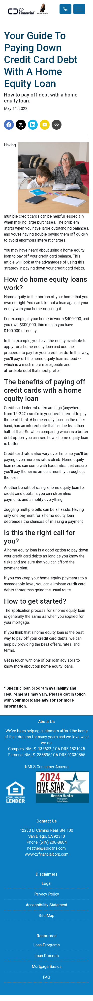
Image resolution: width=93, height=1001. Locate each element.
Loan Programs (46, 945)
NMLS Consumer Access (46, 766)
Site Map (46, 915)
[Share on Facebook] (9, 125)
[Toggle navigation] (79, 9)
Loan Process (46, 955)
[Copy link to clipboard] (57, 125)
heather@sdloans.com (46, 848)
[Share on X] (21, 125)
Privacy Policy (46, 894)
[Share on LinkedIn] (33, 125)
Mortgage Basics (47, 966)
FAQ (46, 977)
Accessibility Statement (46, 905)
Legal (46, 883)
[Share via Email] (45, 125)
